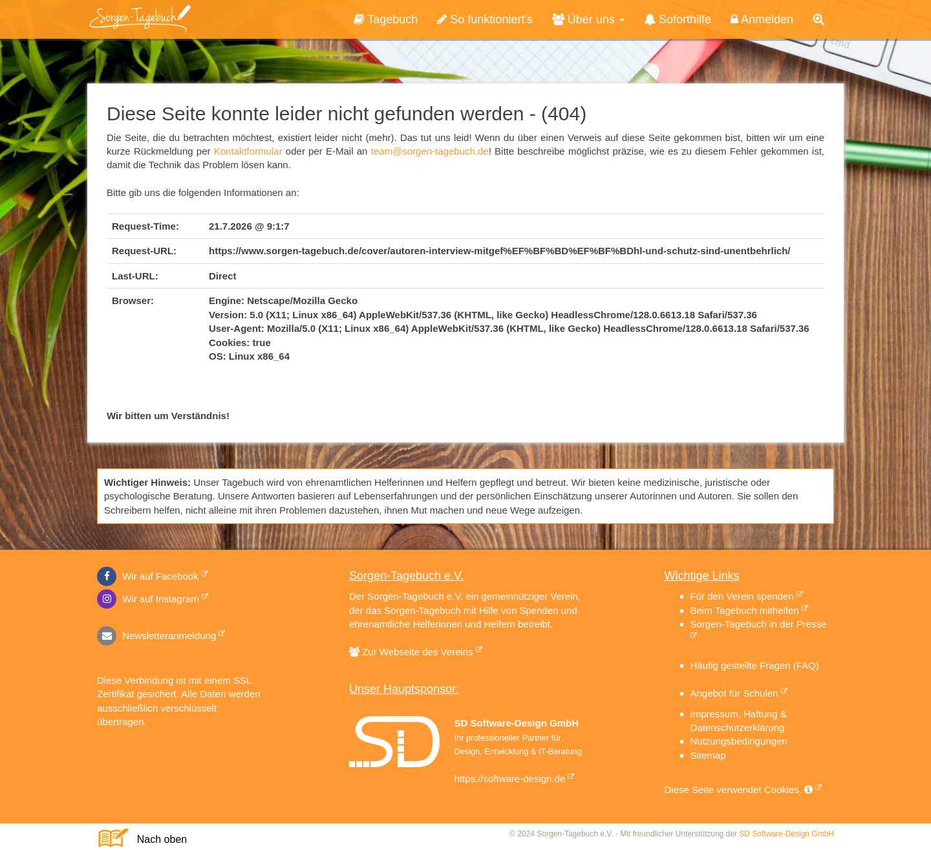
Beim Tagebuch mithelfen (744, 610)
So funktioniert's (485, 19)
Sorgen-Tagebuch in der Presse (758, 623)
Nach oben (156, 839)
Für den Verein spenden (742, 596)
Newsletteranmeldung (156, 635)
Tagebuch (386, 19)
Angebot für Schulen (734, 693)
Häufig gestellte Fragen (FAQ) (754, 665)
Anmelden (762, 19)
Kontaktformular (248, 151)
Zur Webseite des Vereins (415, 651)
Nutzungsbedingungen (738, 741)
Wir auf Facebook (147, 576)
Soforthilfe (677, 19)
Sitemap (708, 755)
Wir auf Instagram (148, 598)
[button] (818, 20)
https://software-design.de (510, 778)
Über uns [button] (588, 19)
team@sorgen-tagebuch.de (430, 151)
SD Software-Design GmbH (786, 833)
